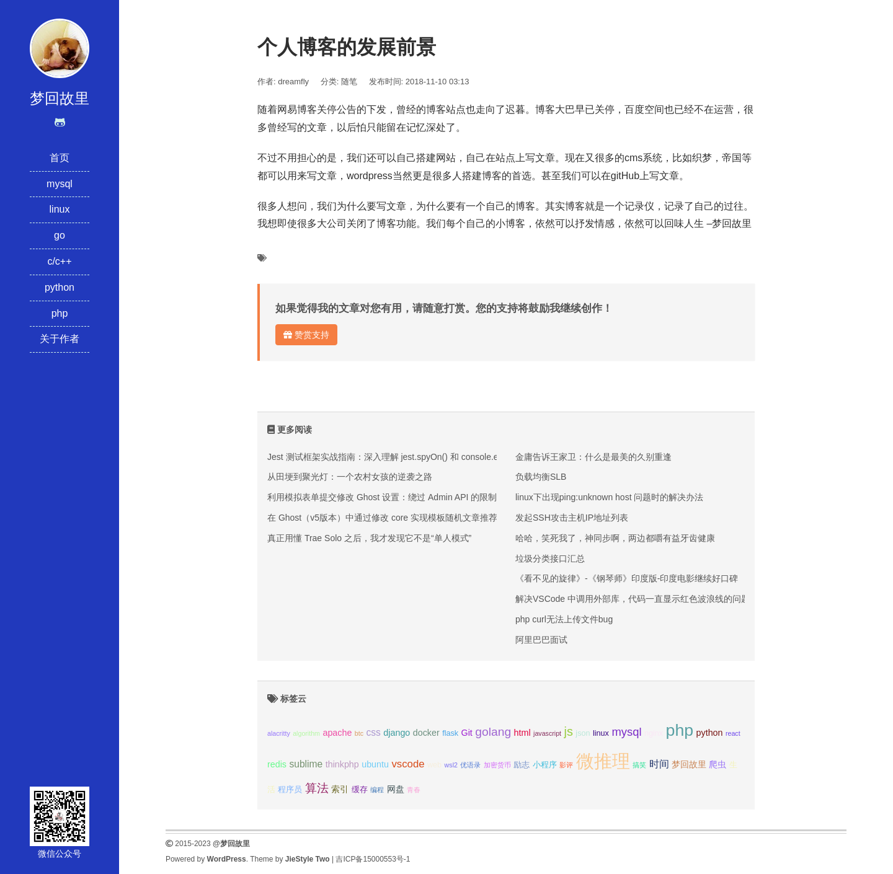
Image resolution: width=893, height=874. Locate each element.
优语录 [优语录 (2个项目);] (470, 765)
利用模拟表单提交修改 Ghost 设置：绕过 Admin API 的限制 (382, 497)
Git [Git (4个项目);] (467, 733)
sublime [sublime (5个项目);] (305, 764)
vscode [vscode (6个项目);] (407, 764)
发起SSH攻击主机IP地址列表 (571, 518)
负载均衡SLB (540, 477)
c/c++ (59, 261)
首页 (59, 157)
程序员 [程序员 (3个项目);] (290, 789)
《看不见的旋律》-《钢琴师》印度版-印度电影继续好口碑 (626, 578)
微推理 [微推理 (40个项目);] (603, 761)
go (59, 235)
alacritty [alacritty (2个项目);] (278, 733)
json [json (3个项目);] (582, 733)
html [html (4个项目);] (522, 733)
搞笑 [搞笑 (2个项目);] (639, 765)
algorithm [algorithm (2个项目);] (306, 733)
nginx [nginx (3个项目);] (653, 733)
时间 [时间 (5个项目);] (659, 764)
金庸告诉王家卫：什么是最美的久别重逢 (593, 457)
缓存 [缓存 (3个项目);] (360, 789)
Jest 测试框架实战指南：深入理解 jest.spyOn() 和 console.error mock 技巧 (411, 457)
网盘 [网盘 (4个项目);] (395, 789)
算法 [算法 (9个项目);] (317, 788)
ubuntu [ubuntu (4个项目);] (375, 764)
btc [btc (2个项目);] (359, 733)
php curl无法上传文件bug (564, 619)
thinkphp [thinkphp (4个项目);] (342, 764)
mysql (60, 184)
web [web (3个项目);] (434, 765)
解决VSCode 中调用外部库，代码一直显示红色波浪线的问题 (632, 599)
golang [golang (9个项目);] (493, 731)
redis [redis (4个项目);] (277, 764)
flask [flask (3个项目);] (450, 733)
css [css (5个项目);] (373, 732)
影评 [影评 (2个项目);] (566, 765)
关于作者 (59, 338)
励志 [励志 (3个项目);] (521, 765)
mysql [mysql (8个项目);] (626, 731)
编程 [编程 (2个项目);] (377, 789)
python (59, 287)
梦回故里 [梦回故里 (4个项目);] (689, 764)
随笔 (349, 81)
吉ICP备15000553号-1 (372, 859)
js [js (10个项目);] (568, 731)
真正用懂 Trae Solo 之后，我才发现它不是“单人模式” (369, 538)
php (59, 313)
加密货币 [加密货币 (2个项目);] (497, 765)
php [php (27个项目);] (680, 730)
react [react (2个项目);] (733, 733)
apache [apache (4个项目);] (337, 733)
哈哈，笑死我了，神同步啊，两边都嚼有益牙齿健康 (615, 538)
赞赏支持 (306, 335)
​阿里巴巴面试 (541, 640)
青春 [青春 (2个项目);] (413, 789)
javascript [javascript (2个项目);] (547, 733)
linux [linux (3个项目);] (601, 733)
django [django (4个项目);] (396, 733)
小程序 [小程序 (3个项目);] (545, 765)
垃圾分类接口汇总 (550, 558)
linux (60, 209)
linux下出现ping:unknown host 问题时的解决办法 (609, 497)
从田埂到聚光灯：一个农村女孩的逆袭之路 (349, 477)
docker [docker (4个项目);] (426, 733)
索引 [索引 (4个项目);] (340, 789)
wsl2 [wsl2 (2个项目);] (451, 765)
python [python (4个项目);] (709, 733)
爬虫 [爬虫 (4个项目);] (717, 764)
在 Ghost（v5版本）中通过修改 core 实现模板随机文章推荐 (382, 518)
